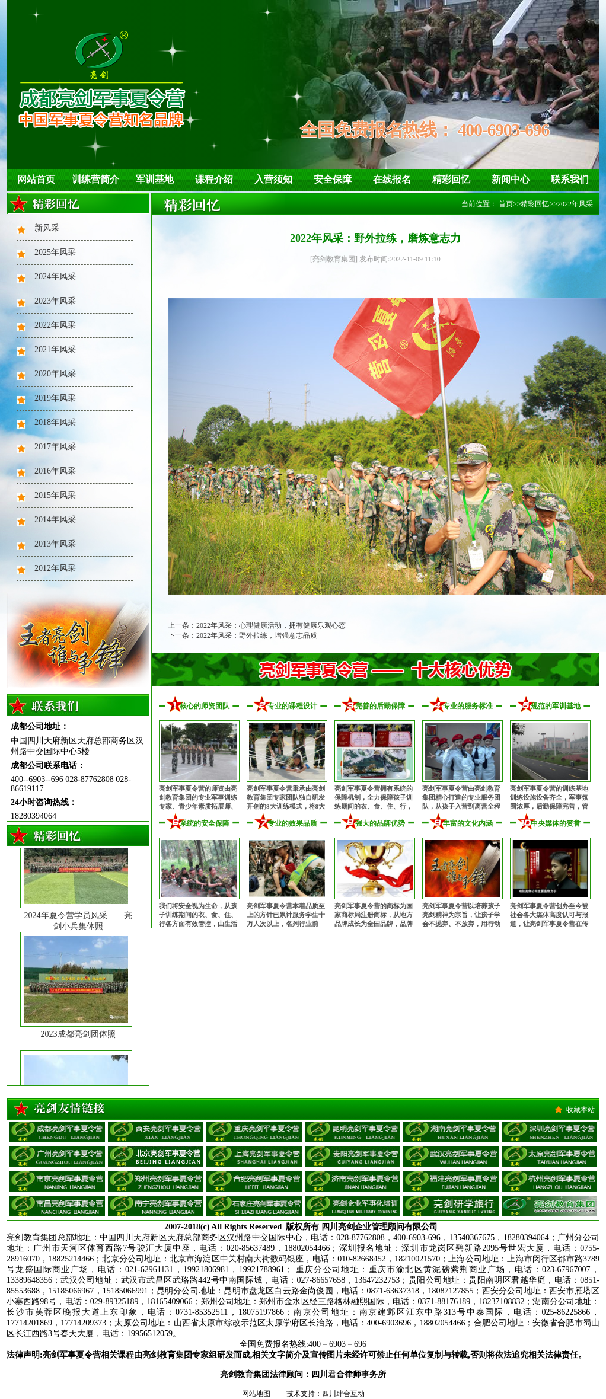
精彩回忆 (451, 179)
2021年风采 (55, 349)
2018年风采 (55, 422)
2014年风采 (55, 519)
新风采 (46, 227)
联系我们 (570, 179)
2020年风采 (55, 373)
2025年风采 (55, 252)
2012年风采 (55, 568)
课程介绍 (214, 179)
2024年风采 (55, 276)
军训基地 (155, 179)
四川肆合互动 (343, 1394)
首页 (506, 204)
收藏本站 (580, 1110)
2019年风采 (55, 398)
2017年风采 (55, 446)
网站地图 (256, 1394)
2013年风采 (55, 543)
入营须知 (273, 179)
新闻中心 (511, 179)
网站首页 (36, 179)
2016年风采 (55, 471)
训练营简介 (95, 179)
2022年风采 (55, 325)
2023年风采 (55, 300)
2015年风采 (55, 495)
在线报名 (392, 179)
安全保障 (333, 179)
